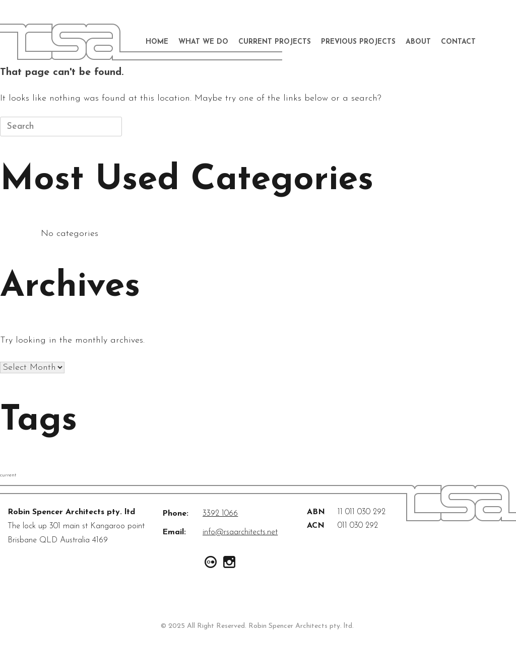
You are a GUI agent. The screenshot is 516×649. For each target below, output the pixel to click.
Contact (458, 42)
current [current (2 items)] (8, 475)
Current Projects (274, 42)
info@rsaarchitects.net (240, 532)
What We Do (203, 42)
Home (157, 42)
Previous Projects (358, 42)
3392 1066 (220, 514)
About (418, 42)
